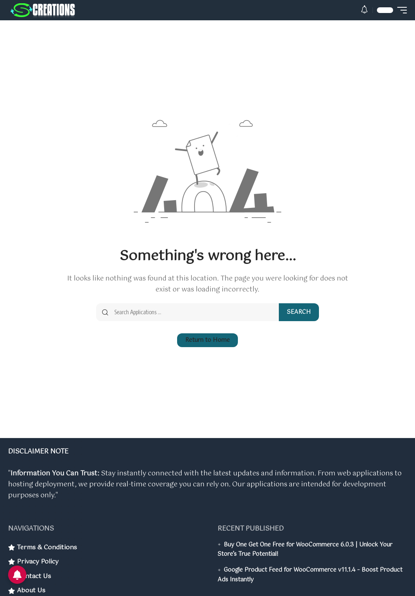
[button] (364, 10)
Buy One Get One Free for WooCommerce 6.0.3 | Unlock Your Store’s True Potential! (305, 549)
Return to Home (207, 341)
